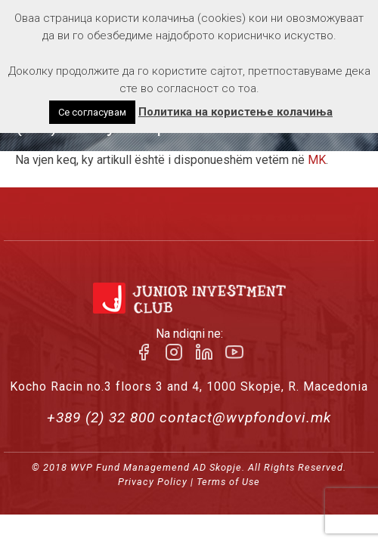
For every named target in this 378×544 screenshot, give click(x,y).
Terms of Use (228, 481)
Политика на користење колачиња (235, 112)
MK (317, 160)
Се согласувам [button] (92, 112)
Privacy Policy (152, 481)
